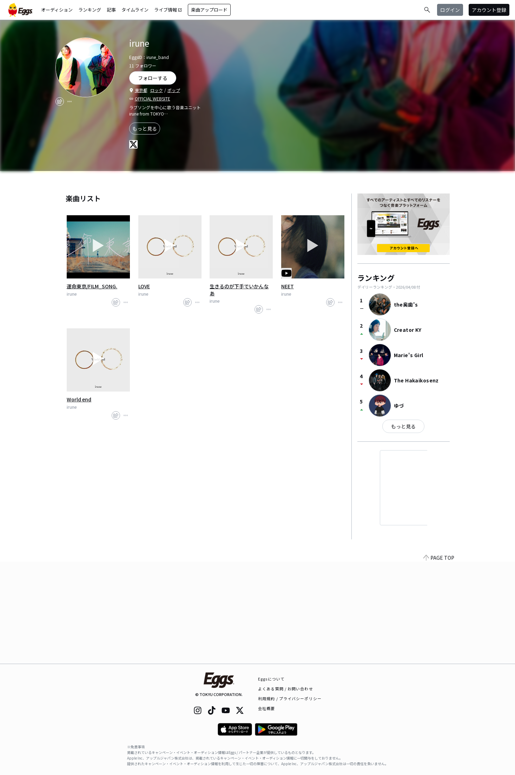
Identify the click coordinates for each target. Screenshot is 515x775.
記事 (111, 9)
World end (79, 399)
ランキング (89, 9)
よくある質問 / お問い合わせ (285, 688)
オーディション (57, 9)
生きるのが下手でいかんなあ (239, 290)
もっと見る (144, 128)
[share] (59, 101)
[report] (69, 101)
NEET (287, 286)
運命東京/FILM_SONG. (92, 286)
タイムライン (134, 9)
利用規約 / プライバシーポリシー (290, 698)
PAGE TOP (438, 659)
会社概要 (266, 708)
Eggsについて (271, 679)
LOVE (144, 286)
